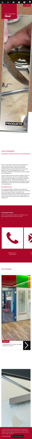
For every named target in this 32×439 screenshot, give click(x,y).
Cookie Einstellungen (6, 436)
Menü (28, 5)
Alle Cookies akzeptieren (17, 436)
